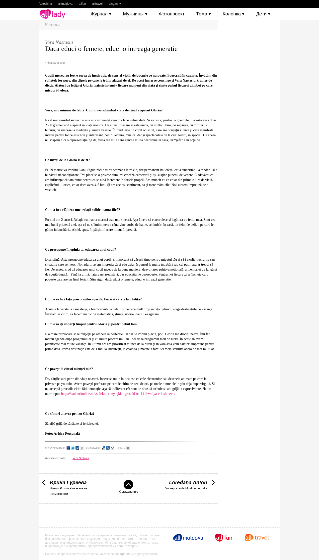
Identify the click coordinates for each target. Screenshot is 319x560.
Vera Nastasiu (81, 458)
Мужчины (135, 13)
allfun (82, 3)
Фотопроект (172, 13)
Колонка (233, 13)
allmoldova (65, 3)
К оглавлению (128, 486)
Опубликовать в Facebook (68, 448)
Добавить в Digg (108, 448)
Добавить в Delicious (103, 448)
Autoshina (45, 3)
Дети (263, 13)
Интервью (52, 25)
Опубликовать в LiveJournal (77, 448)
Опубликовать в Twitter (73, 448)
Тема (203, 13)
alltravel (97, 3)
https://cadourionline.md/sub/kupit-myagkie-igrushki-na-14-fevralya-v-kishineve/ (118, 394)
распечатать (128, 448)
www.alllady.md (132, 535)
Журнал (101, 13)
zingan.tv (115, 3)
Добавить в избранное (112, 448)
